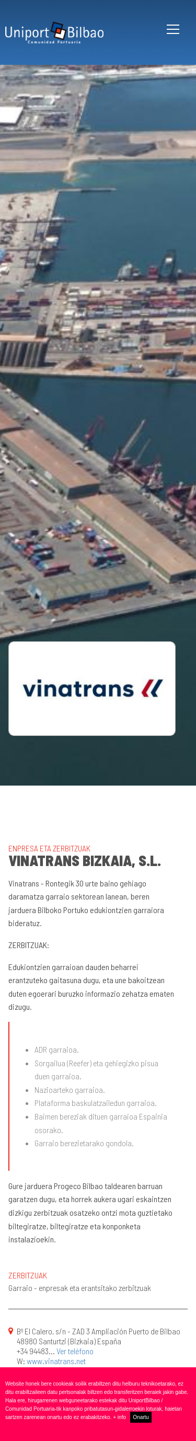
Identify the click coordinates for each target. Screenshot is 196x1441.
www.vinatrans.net (56, 1361)
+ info (119, 1417)
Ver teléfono (75, 1351)
